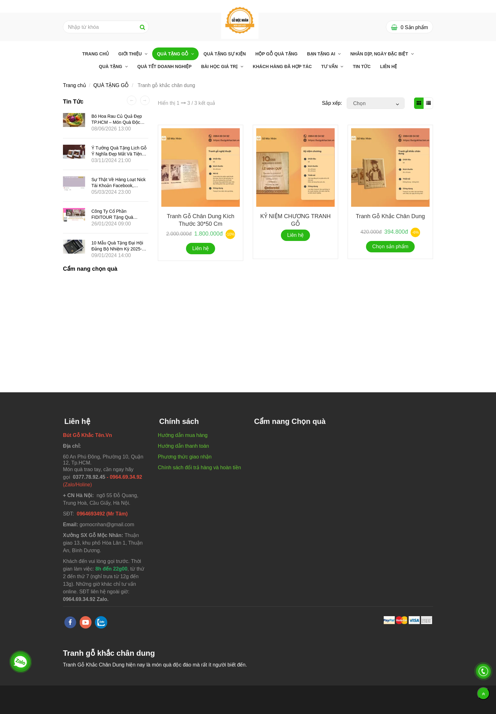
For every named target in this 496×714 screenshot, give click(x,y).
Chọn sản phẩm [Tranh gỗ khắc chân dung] (390, 246)
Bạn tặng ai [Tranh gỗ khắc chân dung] (322, 53)
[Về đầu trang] (483, 693)
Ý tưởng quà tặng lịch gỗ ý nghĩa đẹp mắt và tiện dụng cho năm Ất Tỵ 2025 (118, 153)
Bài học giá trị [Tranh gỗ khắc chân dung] (220, 66)
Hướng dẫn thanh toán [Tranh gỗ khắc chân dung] (183, 446)
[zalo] (101, 622)
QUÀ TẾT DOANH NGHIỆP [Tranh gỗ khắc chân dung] (164, 66)
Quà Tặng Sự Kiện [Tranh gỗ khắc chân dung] (224, 53)
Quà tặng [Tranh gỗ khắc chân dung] (111, 66)
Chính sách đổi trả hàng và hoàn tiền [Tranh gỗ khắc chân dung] (199, 467)
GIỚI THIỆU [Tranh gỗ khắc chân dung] (130, 53)
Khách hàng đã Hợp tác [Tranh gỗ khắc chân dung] (282, 66)
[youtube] (86, 622)
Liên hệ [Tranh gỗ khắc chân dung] (388, 66)
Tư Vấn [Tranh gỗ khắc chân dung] (330, 66)
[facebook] (70, 622)
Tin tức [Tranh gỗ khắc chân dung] (361, 66)
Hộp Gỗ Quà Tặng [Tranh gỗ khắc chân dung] (276, 53)
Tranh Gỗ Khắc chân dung (390, 216)
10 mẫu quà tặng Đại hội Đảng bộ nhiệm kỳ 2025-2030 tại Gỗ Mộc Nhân (117, 248)
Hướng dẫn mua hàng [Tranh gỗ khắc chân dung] (183, 435)
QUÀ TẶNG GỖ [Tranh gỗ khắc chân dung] (173, 53)
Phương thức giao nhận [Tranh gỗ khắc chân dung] (185, 456)
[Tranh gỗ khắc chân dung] (239, 19)
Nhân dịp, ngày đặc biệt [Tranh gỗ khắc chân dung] (379, 53)
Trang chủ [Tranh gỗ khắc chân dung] (95, 53)
